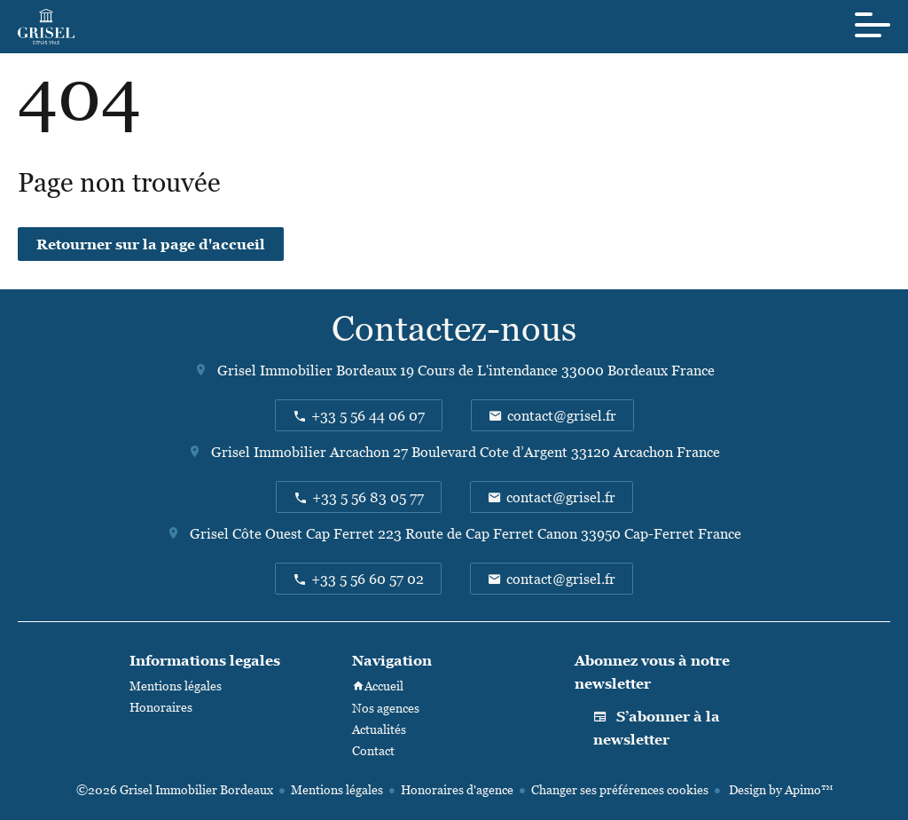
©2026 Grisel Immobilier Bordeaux (174, 789)
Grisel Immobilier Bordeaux (306, 370)
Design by (779, 789)
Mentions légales (337, 789)
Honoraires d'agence (457, 789)
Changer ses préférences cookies (619, 789)
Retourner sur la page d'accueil (150, 244)
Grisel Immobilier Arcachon (300, 452)
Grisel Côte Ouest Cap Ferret (282, 533)
